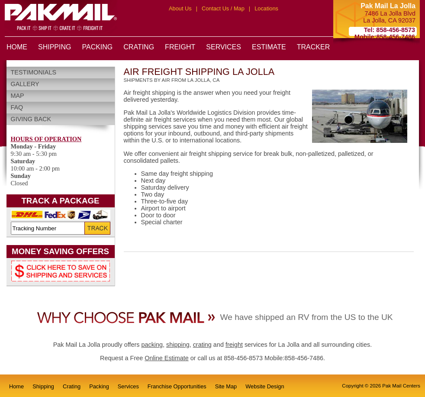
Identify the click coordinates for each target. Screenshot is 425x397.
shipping (178, 344)
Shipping (43, 386)
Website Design (264, 386)
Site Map (226, 386)
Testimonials (34, 72)
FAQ (17, 107)
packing (152, 344)
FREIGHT (180, 47)
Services (128, 386)
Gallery (25, 84)
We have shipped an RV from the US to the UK (306, 317)
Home (16, 386)
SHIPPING (54, 47)
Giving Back (31, 119)
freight (234, 344)
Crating (71, 386)
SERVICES (223, 47)
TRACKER (313, 47)
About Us (180, 8)
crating (202, 344)
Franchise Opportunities (177, 386)
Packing (99, 386)
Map (17, 95)
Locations (266, 8)
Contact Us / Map (223, 8)
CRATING (138, 47)
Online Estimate (167, 358)
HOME (16, 47)
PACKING (97, 47)
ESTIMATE (269, 47)
